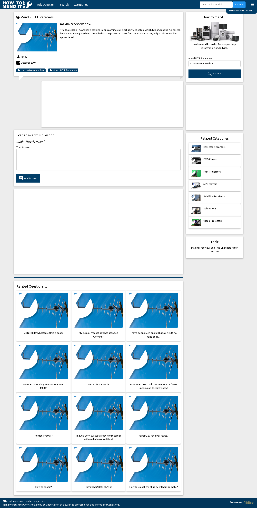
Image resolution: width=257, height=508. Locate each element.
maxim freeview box (31, 70)
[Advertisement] (112, 104)
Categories (81, 4)
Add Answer (28, 178)
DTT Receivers (43, 17)
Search (64, 4)
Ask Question (46, 4)
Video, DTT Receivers (63, 70)
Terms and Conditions (107, 504)
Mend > (24, 17)
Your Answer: (23, 147)
